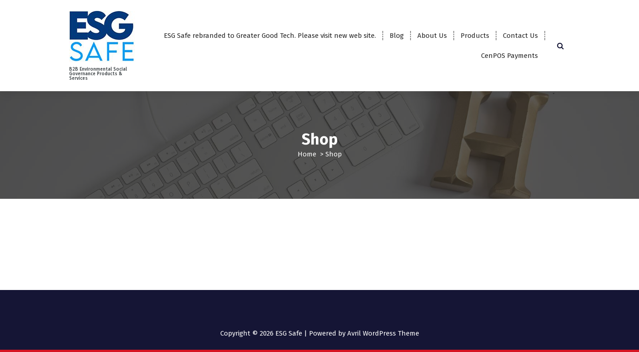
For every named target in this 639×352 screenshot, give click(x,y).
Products (475, 35)
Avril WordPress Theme (383, 333)
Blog (397, 35)
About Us (432, 35)
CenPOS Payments (509, 56)
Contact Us (520, 35)
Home (307, 154)
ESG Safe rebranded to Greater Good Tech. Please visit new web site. (270, 35)
